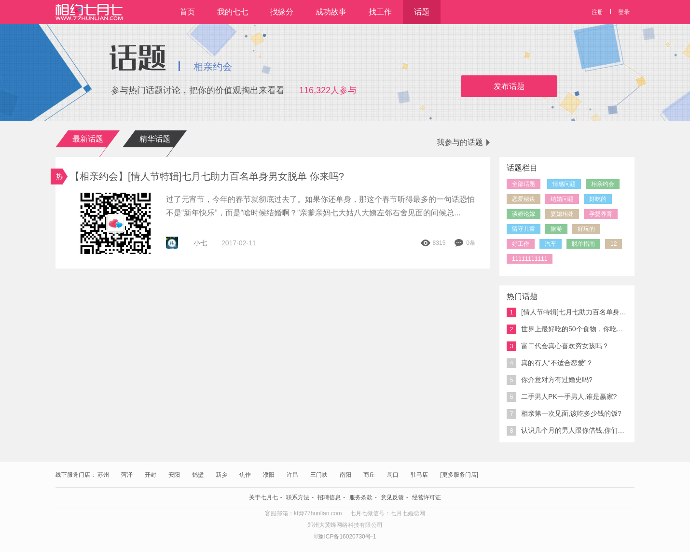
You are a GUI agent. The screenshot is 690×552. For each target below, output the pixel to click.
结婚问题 (562, 199)
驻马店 (419, 474)
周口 (393, 474)
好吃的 (598, 199)
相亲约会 (602, 184)
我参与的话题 (463, 142)
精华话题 (154, 139)
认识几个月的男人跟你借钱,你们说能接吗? (567, 431)
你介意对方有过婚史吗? (550, 380)
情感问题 (564, 184)
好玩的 (586, 229)
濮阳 (269, 474)
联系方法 (297, 497)
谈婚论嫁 (523, 214)
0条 (464, 243)
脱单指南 (583, 244)
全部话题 (523, 184)
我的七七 (232, 12)
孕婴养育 (600, 214)
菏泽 (127, 474)
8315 (433, 243)
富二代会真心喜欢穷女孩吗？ (558, 346)
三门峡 (319, 474)
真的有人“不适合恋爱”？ (550, 363)
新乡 (221, 474)
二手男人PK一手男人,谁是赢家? (562, 397)
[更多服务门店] (459, 474)
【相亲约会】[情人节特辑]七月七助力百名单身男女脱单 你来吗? (209, 176)
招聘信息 (329, 497)
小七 (200, 243)
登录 (624, 12)
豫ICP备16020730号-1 (347, 536)
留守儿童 (523, 229)
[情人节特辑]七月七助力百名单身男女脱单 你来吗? (567, 312)
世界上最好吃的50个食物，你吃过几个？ (567, 329)
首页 (187, 12)
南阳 (345, 474)
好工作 (520, 244)
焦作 (245, 474)
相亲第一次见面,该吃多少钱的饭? (564, 414)
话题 (421, 12)
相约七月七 (89, 12)
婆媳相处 (562, 214)
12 (613, 244)
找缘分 (281, 12)
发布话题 (509, 86)
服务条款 (361, 497)
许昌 (292, 474)
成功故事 (331, 12)
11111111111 (529, 258)
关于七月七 (263, 497)
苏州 (103, 474)
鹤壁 (198, 474)
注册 (597, 12)
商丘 (369, 474)
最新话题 (87, 139)
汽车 (550, 244)
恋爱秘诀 (523, 199)
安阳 (174, 474)
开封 (150, 474)
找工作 (380, 12)
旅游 (556, 229)
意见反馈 (392, 497)
